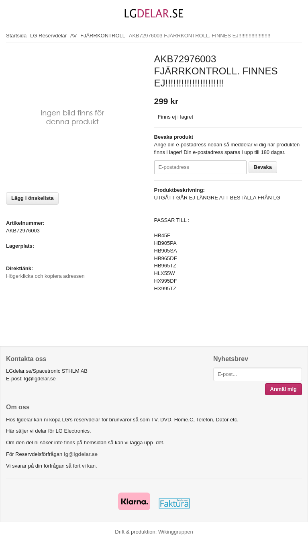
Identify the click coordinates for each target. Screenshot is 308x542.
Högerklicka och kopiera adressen (45, 276)
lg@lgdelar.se (81, 454)
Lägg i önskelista (32, 198)
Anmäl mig (283, 389)
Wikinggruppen (175, 532)
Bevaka (263, 167)
